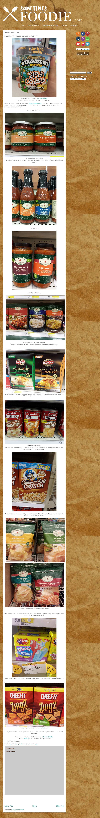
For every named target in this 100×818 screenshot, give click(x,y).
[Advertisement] (34, 799)
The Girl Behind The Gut (33, 25)
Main (23, 25)
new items (14, 744)
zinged (23, 727)
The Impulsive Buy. (48, 737)
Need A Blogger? (74, 25)
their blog (26, 738)
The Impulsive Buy (42, 98)
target (36, 744)
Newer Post (9, 806)
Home (34, 806)
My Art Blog (64, 25)
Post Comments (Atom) (18, 809)
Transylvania (42, 727)
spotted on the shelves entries (26, 744)
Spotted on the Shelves (35, 103)
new (10, 744)
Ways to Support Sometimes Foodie (50, 25)
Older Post (60, 806)
